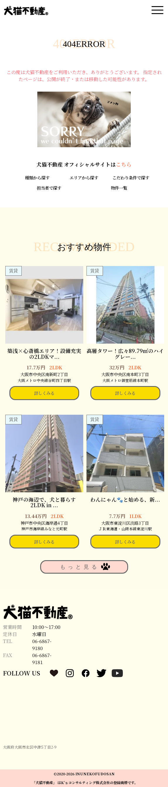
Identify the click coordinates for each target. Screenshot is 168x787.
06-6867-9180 (42, 644)
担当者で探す (49, 188)
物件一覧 (119, 188)
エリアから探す (83, 177)
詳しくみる (44, 393)
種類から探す (37, 177)
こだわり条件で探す (130, 177)
